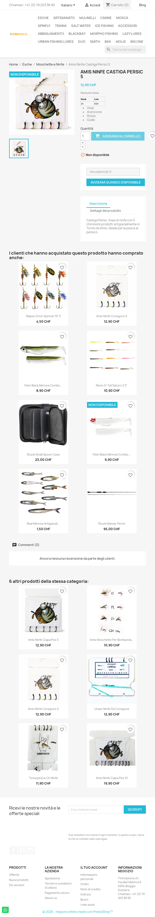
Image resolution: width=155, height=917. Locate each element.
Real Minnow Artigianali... (43, 523)
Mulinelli (87, 18)
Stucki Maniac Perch (111, 523)
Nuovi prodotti (18, 880)
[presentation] (99, 823)
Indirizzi (85, 894)
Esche (43, 18)
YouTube (22, 850)
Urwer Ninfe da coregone (111, 709)
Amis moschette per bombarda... (112, 640)
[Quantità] (85, 136)
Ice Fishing (104, 26)
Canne (106, 18)
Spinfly (44, 26)
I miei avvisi (87, 905)
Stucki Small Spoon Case (43, 454)
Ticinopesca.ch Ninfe (43, 778)
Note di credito (90, 889)
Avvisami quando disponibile (116, 182)
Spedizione (52, 878)
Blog (142, 5)
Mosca (122, 18)
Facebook (13, 850)
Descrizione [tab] (98, 204)
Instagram (31, 850)
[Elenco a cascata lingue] (69, 5)
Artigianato (64, 18)
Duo (81, 41)
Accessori (127, 26)
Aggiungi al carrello (117, 136)
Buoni (84, 899)
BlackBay (77, 33)
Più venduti (16, 885)
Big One (136, 41)
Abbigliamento (51, 33)
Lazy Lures (132, 33)
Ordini (84, 884)
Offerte (14, 875)
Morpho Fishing (104, 33)
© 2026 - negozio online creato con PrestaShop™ (77, 912)
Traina (61, 26)
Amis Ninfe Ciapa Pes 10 (112, 778)
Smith (95, 41)
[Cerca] (125, 49)
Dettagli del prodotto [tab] (105, 211)
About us (51, 898)
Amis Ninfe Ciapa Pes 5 (43, 640)
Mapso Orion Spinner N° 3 (43, 316)
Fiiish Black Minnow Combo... (43, 385)
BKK (108, 41)
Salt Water (81, 26)
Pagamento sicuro (57, 893)
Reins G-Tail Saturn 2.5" (111, 385)
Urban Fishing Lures (56, 41)
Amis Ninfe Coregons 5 (111, 316)
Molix (121, 41)
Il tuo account (93, 867)
